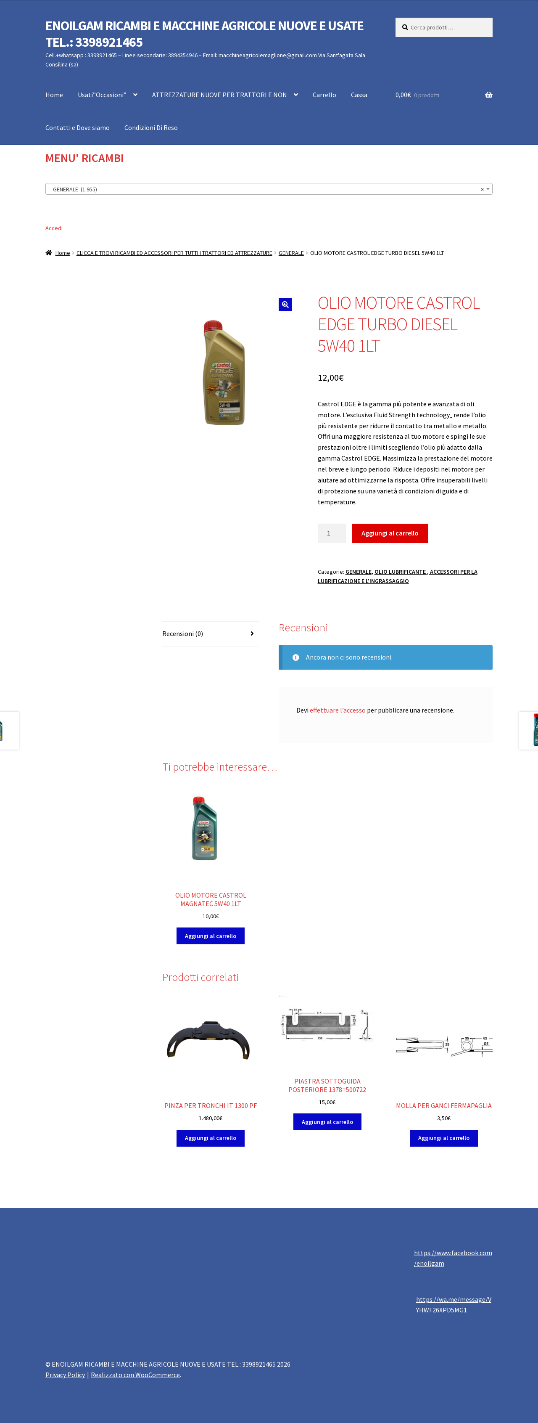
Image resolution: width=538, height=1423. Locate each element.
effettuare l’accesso (338, 710)
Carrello (324, 94)
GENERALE (291, 253)
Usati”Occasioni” (102, 94)
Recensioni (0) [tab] (182, 633)
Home (54, 94)
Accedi (54, 228)
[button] (285, 304)
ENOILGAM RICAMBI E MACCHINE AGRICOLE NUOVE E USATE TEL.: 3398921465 (204, 33)
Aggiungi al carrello (390, 533)
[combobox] (269, 189)
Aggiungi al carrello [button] (210, 936)
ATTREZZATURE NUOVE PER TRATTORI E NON (219, 94)
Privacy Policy (65, 1374)
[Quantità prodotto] (332, 533)
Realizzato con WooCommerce (135, 1374)
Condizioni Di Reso (151, 127)
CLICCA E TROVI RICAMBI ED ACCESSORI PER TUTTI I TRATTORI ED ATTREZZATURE (174, 253)
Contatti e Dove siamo (77, 127)
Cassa (359, 94)
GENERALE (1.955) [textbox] (266, 189)
